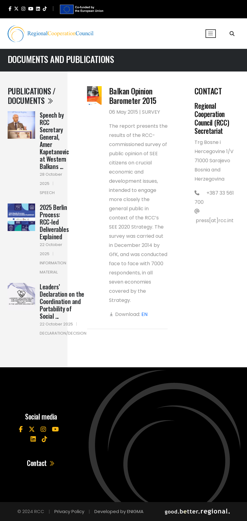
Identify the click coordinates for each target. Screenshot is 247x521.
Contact (41, 463)
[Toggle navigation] (210, 33)
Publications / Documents (32, 95)
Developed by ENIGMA (118, 511)
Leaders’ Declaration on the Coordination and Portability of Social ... (62, 301)
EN (144, 314)
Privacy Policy (69, 511)
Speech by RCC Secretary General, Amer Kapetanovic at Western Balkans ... (54, 140)
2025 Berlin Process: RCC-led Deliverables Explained (54, 222)
